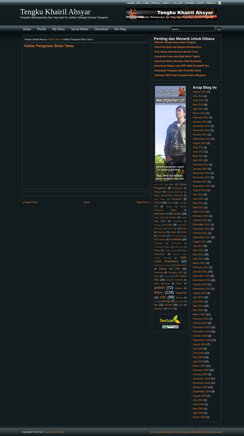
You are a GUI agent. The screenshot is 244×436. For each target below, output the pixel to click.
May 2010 (198, 305)
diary (158, 292)
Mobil (184, 228)
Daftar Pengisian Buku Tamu (49, 46)
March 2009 (199, 365)
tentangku (179, 301)
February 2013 (201, 164)
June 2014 (198, 100)
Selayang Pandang (162, 265)
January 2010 (200, 323)
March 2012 (199, 211)
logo (156, 301)
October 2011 (200, 233)
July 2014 (198, 96)
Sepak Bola (181, 265)
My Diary (58, 29)
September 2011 (202, 237)
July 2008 (198, 400)
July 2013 (198, 147)
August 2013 (199, 143)
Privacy (211, 3)
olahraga (166, 301)
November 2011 (201, 228)
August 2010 (199, 293)
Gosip (181, 203)
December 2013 (201, 126)
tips (156, 304)
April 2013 (198, 160)
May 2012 (198, 203)
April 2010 (198, 310)
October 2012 (200, 181)
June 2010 (198, 301)
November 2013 (201, 130)
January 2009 (200, 374)
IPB (156, 206)
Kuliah (169, 224)
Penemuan (176, 243)
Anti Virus (158, 184)
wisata (170, 308)
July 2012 (198, 194)
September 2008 (202, 391)
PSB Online (160, 239)
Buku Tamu (55, 39)
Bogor (180, 192)
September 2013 (202, 138)
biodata (178, 288)
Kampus (176, 213)
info (163, 297)
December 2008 (201, 378)
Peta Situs (178, 247)
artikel (159, 288)
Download (101, 29)
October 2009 (200, 335)
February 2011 (201, 267)
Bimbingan (177, 188)
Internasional (161, 213)
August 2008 (199, 395)
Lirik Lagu (172, 228)
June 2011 (198, 250)
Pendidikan (175, 239)
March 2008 (199, 417)
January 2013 (200, 168)
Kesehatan (177, 221)
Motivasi (162, 232)
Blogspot (170, 192)
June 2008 (198, 404)
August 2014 (199, 91)
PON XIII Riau (176, 236)
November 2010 (201, 280)
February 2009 (201, 370)
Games (170, 202)
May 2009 (198, 357)
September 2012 (202, 186)
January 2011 (200, 271)
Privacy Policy (170, 250)
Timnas (167, 276)
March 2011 (199, 263)
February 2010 (201, 318)
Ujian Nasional (162, 283)
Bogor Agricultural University (168, 195)
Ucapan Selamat (174, 280)
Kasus (157, 217)
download (181, 292)
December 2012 (201, 173)
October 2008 (200, 387)
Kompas (157, 225)
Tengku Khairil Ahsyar (55, 11)
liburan (179, 297)
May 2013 (198, 156)
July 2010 (198, 297)
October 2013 (200, 134)
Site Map (120, 29)
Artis (171, 184)
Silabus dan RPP (169, 268)
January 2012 (200, 220)
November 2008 (201, 383)
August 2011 (199, 241)
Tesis (156, 276)
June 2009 (198, 353)
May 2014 (198, 104)
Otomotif (162, 236)
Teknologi (158, 272)
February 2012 (201, 216)
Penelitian (158, 243)
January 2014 (200, 121)
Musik (184, 232)
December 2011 (201, 224)
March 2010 (199, 314)
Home (131, 3)
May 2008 (198, 408)
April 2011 (198, 258)
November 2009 (201, 331)
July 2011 (198, 246)
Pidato (157, 250)
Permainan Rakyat (162, 247)
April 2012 (198, 207)
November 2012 (201, 177)
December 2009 (201, 327)
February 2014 (201, 117)
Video (179, 283)
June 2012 (198, 198)
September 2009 (202, 340)
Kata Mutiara (170, 217)
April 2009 (198, 361)
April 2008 (198, 413)
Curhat (157, 202)
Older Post (142, 202)
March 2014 (199, 113)
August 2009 (199, 344)
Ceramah (176, 199)
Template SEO (175, 272)
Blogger (158, 191)
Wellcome (142, 3)
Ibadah (169, 206)
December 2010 (201, 275)
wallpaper (158, 308)
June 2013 (198, 151)
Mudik (173, 232)
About (167, 3)
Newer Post (31, 202)
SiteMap (190, 3)
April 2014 (198, 108)
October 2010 (200, 284)
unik (181, 305)
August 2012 (199, 190)
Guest (200, 3)
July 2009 (198, 348)
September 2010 (202, 288)
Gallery (177, 3)
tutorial (168, 304)
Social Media (79, 29)
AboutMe (196, 432)
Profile (156, 3)
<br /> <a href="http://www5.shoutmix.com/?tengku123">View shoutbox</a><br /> (86, 118)
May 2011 (198, 254)
